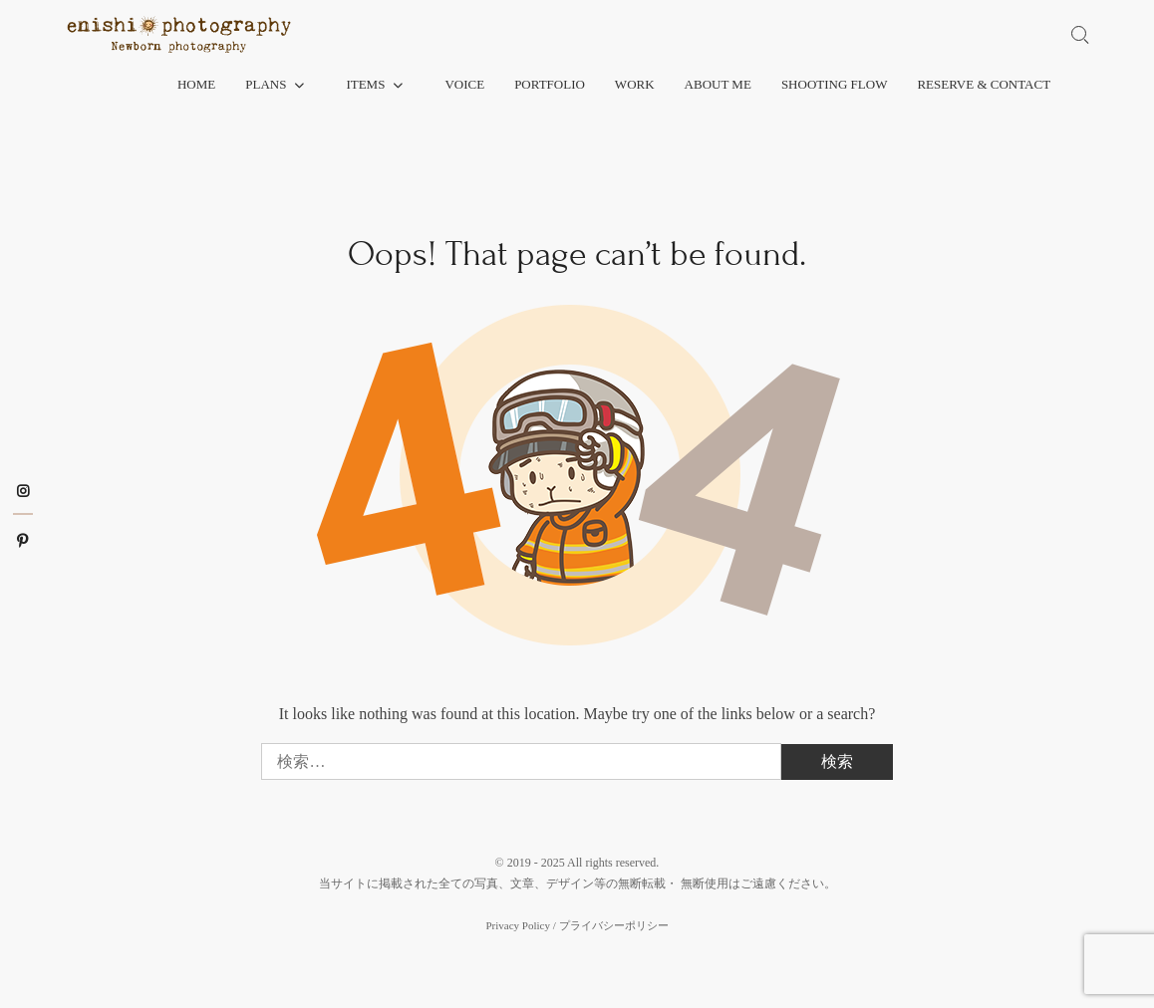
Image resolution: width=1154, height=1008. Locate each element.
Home (196, 84)
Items (365, 84)
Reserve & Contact (983, 84)
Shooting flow (834, 84)
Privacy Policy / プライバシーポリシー (576, 925)
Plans (265, 84)
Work (635, 84)
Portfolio (549, 84)
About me (718, 84)
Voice (464, 84)
